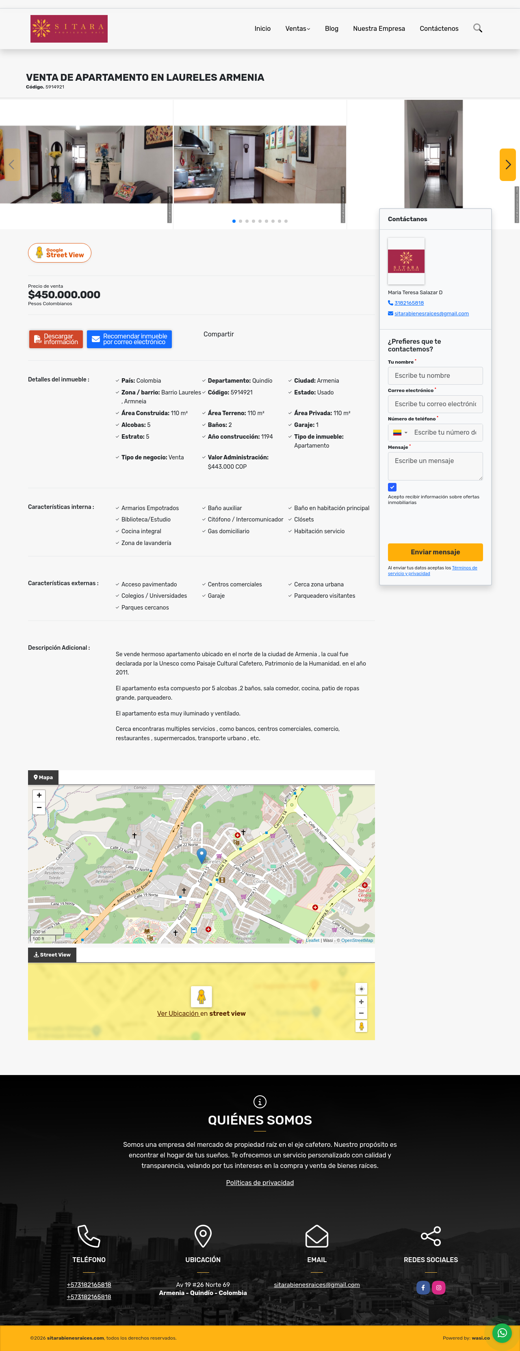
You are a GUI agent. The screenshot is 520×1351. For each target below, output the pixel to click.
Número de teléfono (413, 419)
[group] (86, 164)
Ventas (295, 28)
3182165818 (409, 303)
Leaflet (312, 940)
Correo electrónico (412, 390)
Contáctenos (439, 28)
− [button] (39, 808)
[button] (234, 221)
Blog (331, 28)
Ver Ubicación (178, 1013)
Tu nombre (402, 362)
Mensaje (399, 447)
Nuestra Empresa (379, 28)
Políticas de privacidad (260, 1183)
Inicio (263, 28)
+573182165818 (89, 1285)
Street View (60, 252)
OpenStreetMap (357, 940)
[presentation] (432, 516)
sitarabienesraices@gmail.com (431, 313)
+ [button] (39, 796)
